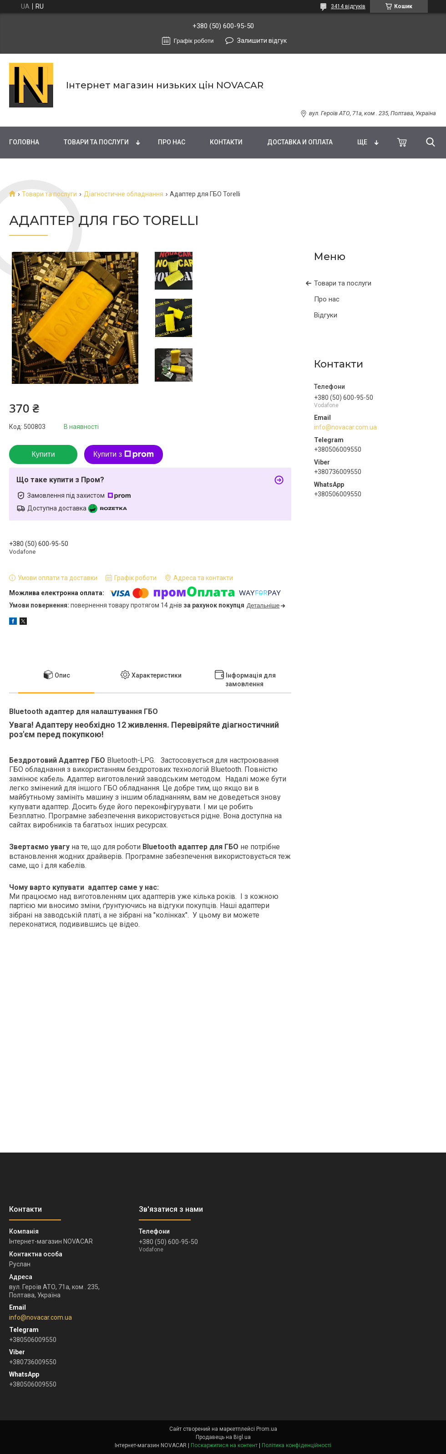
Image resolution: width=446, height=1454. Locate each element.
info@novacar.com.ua (345, 427)
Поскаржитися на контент (224, 1445)
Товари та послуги (96, 142)
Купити (43, 454)
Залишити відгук (262, 40)
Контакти (226, 142)
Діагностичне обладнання (123, 194)
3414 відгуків (348, 6)
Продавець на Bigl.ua (223, 1437)
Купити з (123, 454)
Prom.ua (266, 1429)
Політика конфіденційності (296, 1445)
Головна (24, 142)
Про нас (171, 142)
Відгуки (325, 315)
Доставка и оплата (300, 142)
